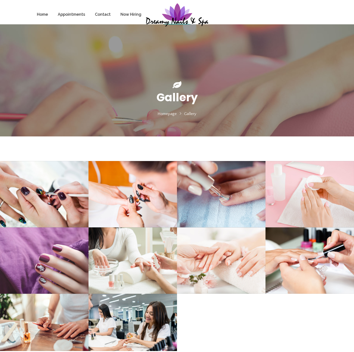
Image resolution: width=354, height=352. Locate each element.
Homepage (167, 114)
